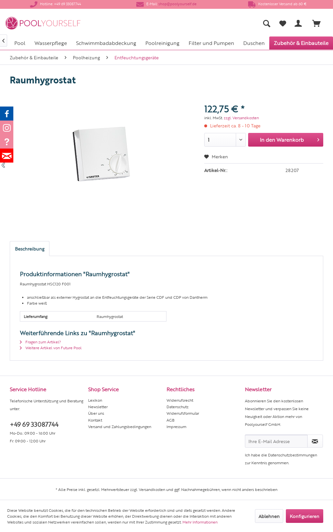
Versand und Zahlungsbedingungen (119, 426)
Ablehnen (269, 516)
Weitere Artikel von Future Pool (51, 347)
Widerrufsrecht (179, 400)
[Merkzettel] (282, 23)
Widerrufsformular (182, 413)
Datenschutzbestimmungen (292, 454)
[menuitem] (213, 23)
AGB (170, 420)
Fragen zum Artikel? (40, 341)
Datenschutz (177, 406)
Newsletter (98, 406)
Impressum (176, 426)
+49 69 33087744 (34, 424)
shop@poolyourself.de (177, 3)
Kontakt (95, 420)
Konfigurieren (304, 516)
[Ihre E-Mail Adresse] (276, 441)
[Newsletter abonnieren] (315, 441)
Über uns (96, 413)
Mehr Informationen (200, 522)
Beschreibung (29, 249)
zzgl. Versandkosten (241, 117)
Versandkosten (152, 489)
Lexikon (95, 400)
